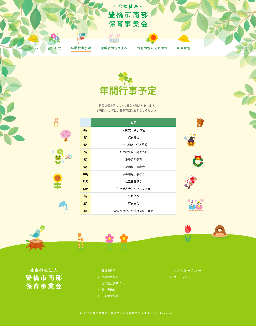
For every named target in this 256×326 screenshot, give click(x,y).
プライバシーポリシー (188, 270)
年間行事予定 (81, 48)
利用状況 (183, 48)
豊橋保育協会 (110, 277)
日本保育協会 (110, 296)
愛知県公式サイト (113, 283)
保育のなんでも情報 (152, 48)
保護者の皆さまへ (114, 48)
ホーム (33, 48)
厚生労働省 (109, 290)
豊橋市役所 (109, 270)
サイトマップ (182, 277)
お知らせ (54, 48)
